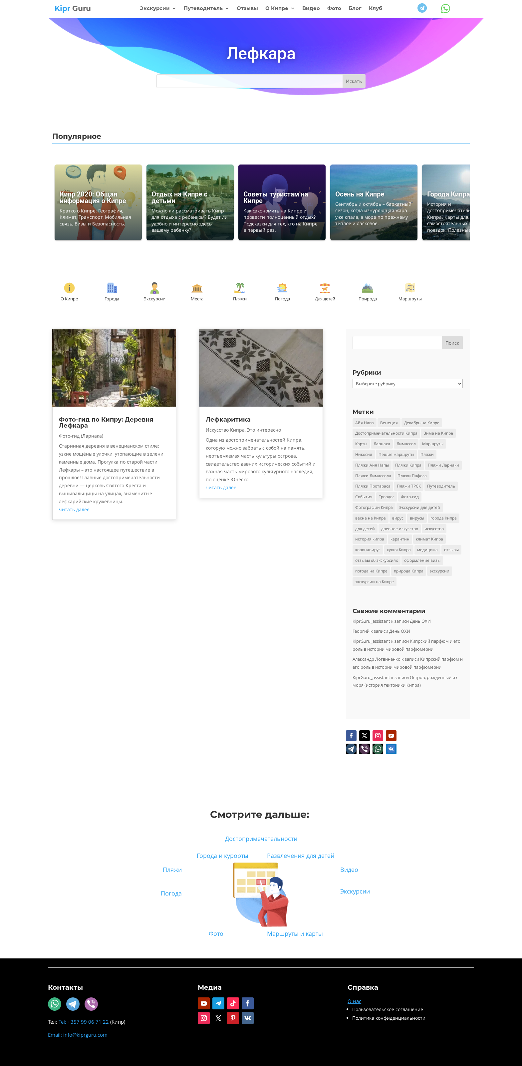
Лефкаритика (228, 419)
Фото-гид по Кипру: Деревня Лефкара (106, 422)
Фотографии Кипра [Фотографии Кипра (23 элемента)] (374, 507)
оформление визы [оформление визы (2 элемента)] (422, 560)
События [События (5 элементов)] (364, 497)
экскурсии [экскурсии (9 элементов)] (439, 571)
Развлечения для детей (300, 856)
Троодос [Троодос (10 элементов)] (386, 497)
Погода (282, 299)
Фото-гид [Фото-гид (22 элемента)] (410, 497)
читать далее (74, 509)
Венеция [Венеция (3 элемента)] (389, 423)
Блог (355, 8)
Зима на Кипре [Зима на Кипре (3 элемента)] (438, 433)
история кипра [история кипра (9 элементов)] (369, 539)
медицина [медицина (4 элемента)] (427, 549)
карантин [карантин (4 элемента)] (400, 539)
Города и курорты (222, 856)
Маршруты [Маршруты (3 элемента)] (432, 444)
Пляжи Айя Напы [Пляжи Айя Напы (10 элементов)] (372, 465)
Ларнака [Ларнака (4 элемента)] (382, 444)
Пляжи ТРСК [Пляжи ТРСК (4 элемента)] (409, 486)
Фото (334, 8)
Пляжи (240, 299)
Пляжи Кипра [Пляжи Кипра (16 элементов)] (408, 465)
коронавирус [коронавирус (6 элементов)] (368, 549)
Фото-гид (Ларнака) (81, 436)
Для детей (325, 299)
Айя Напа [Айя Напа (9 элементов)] (364, 423)
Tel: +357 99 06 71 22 (84, 1021)
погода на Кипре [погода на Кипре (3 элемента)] (371, 571)
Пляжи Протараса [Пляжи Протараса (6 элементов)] (373, 486)
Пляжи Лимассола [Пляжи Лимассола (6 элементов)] (373, 476)
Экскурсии (155, 8)
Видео (311, 8)
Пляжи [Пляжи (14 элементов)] (427, 454)
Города (112, 299)
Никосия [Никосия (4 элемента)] (363, 454)
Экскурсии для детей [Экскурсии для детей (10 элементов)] (419, 507)
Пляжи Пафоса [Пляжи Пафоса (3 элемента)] (412, 476)
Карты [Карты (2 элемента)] (361, 444)
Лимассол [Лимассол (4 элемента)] (406, 444)
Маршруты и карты (295, 933)
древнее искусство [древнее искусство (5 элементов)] (399, 529)
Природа (368, 299)
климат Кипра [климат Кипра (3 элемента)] (429, 539)
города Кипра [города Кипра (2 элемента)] (443, 518)
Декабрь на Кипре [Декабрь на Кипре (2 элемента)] (421, 423)
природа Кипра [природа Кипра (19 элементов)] (408, 571)
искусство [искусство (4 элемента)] (434, 529)
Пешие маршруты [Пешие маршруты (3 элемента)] (396, 454)
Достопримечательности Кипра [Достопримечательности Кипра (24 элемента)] (386, 433)
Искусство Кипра (225, 430)
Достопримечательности (261, 839)
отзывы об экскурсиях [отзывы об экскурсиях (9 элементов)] (376, 560)
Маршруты (410, 299)
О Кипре (276, 8)
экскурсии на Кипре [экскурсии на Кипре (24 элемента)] (374, 581)
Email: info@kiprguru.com (78, 1034)
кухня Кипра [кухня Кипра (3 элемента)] (399, 549)
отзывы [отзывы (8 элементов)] (451, 549)
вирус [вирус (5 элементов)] (397, 518)
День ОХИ (420, 621)
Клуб (375, 8)
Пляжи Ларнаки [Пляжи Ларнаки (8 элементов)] (443, 465)
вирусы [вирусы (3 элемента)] (417, 518)
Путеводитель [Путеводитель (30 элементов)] (441, 486)
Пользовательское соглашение (387, 1009)
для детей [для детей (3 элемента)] (365, 529)
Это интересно (264, 430)
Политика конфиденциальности (388, 1018)
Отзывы (247, 8)
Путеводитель (203, 8)
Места (197, 299)
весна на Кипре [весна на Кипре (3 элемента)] (370, 518)
